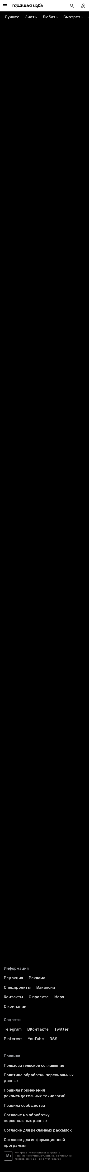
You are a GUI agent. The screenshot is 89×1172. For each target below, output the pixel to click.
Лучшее (12, 17)
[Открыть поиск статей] (72, 6)
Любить (50, 17)
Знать (31, 17)
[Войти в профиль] (83, 5)
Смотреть (73, 17)
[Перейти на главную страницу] (27, 5)
